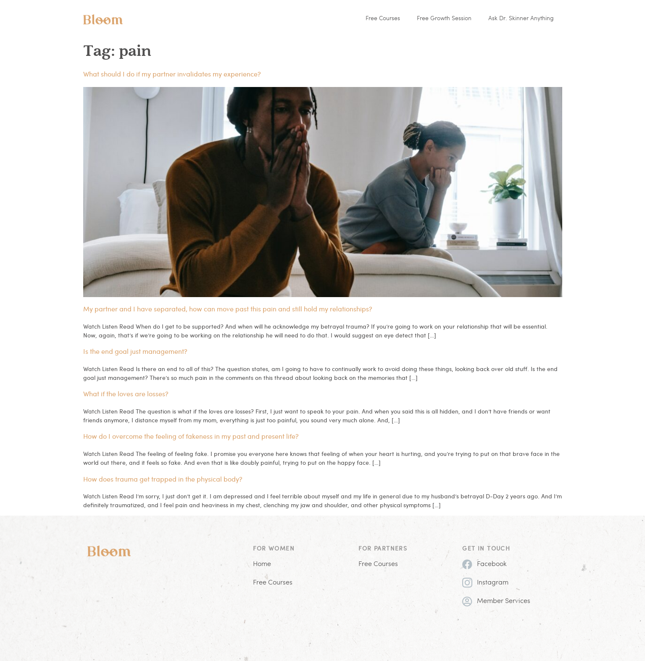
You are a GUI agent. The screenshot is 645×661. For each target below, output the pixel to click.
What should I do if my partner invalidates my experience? (172, 74)
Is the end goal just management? (135, 351)
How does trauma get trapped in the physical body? (162, 479)
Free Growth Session (444, 19)
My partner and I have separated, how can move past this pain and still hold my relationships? (227, 308)
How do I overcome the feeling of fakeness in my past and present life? (191, 436)
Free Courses (383, 19)
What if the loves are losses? (125, 393)
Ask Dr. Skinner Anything (521, 19)
